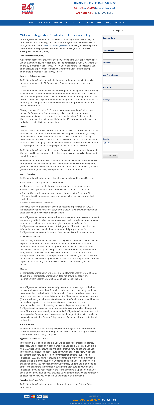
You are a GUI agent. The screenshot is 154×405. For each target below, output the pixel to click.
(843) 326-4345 (108, 399)
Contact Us (110, 155)
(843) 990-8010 (104, 12)
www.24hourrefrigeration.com (57, 45)
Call (76, 7)
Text (81, 7)
